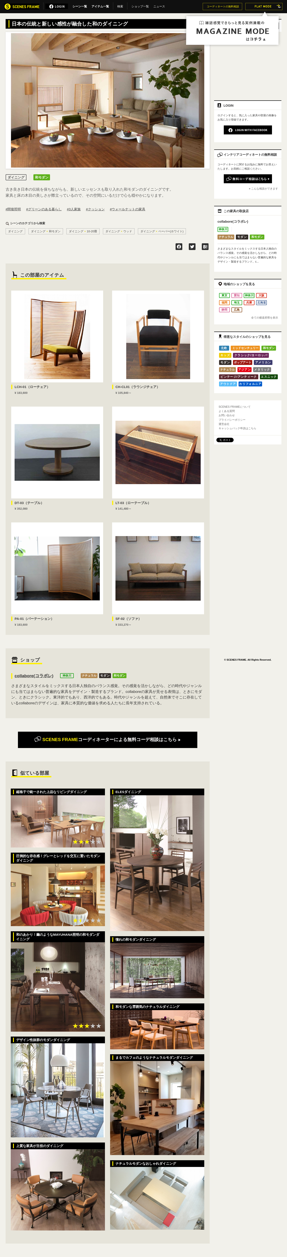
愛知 (237, 295)
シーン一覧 (79, 5)
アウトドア (228, 384)
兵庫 (249, 302)
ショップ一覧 (140, 5)
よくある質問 (227, 411)
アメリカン (263, 362)
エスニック (269, 376)
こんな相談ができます (264, 188)
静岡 (224, 309)
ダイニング (15, 231)
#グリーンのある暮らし (44, 209)
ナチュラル (89, 675)
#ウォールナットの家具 (127, 209)
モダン (105, 675)
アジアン (244, 369)
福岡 (224, 302)
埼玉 (237, 302)
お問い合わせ (227, 415)
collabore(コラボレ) (34, 675)
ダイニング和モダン (46, 231)
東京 (224, 295)
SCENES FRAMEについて (235, 406)
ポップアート (242, 362)
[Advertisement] (247, 64)
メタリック (262, 369)
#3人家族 (74, 209)
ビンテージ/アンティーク (238, 376)
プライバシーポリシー (232, 419)
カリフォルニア (250, 384)
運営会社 (224, 424)
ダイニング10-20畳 (83, 231)
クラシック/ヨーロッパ (250, 355)
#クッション (95, 209)
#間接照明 (13, 209)
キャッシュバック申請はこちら (237, 428)
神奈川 (67, 675)
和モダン (119, 675)
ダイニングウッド (118, 231)
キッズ (225, 355)
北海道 (261, 302)
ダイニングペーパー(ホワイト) (162, 231)
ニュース (159, 5)
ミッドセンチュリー (245, 348)
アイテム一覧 (100, 5)
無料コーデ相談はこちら (107, 739)
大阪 (261, 295)
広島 (237, 309)
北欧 (224, 348)
